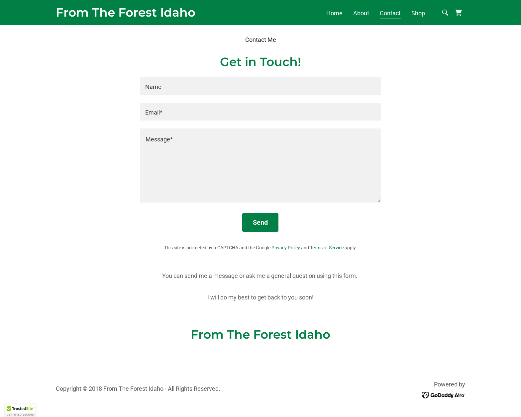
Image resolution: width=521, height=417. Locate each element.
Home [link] (334, 13)
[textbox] (260, 86)
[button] (20, 410)
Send (260, 222)
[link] (125, 14)
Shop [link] (418, 13)
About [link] (361, 13)
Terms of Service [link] (327, 247)
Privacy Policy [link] (285, 247)
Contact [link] (390, 13)
